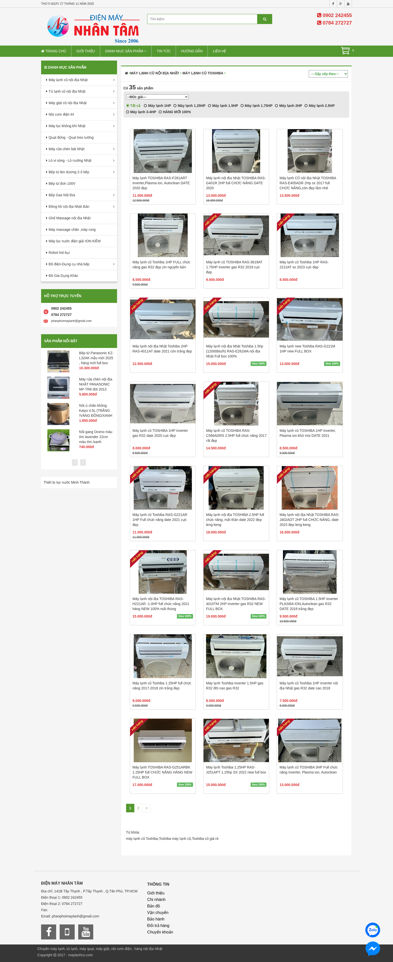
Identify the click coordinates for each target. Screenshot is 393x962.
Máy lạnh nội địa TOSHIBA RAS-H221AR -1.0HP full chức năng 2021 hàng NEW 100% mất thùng (161, 604)
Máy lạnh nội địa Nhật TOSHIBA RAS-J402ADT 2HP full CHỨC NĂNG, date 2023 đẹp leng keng (309, 520)
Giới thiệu (85, 51)
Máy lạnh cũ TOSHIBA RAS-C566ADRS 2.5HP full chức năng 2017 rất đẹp (236, 436)
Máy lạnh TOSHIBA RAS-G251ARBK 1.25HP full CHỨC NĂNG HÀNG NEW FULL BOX (162, 772)
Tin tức (164, 51)
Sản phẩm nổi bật (60, 341)
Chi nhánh (156, 899)
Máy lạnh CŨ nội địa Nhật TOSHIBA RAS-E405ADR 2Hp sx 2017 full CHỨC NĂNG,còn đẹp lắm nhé (307, 183)
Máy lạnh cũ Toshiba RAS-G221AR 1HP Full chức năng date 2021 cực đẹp (160, 520)
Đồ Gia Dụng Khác (63, 276)
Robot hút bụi (59, 253)
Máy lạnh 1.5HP (223, 106)
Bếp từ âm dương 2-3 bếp (69, 172)
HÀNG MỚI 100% (175, 112)
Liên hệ (219, 51)
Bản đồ (153, 906)
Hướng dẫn (192, 51)
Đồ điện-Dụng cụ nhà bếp (69, 264)
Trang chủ (53, 51)
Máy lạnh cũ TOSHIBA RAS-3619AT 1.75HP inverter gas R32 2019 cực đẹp (234, 267)
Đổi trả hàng (158, 925)
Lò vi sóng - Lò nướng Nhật (70, 160)
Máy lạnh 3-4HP (141, 112)
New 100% (258, 363)
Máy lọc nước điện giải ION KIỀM (75, 241)
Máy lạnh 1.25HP (189, 106)
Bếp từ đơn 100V (62, 183)
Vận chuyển (157, 912)
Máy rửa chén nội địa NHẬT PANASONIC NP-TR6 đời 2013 (95, 384)
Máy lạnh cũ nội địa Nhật (68, 80)
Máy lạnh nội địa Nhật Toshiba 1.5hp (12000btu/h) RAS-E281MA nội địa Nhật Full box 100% (234, 351)
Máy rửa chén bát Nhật (66, 149)
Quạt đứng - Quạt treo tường (71, 137)
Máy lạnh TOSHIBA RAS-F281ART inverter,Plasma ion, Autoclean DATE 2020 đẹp (161, 183)
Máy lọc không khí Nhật (67, 126)
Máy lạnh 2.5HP (320, 106)
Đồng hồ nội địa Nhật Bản (69, 207)
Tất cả (133, 106)
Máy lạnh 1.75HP (257, 106)
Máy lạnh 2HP (288, 106)
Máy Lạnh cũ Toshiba (202, 73)
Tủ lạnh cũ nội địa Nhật (67, 91)
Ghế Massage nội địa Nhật (69, 218)
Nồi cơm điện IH (61, 114)
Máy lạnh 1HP (157, 106)
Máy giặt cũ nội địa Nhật (68, 103)
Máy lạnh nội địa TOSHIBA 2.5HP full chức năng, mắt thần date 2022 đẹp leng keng (235, 520)
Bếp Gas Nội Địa (62, 195)
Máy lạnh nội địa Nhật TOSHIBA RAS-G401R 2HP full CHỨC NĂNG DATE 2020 (236, 183)
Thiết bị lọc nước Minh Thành (66, 482)
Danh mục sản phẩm (126, 51)
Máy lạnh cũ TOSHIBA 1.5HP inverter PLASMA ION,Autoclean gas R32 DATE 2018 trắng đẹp (308, 604)
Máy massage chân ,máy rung (72, 230)
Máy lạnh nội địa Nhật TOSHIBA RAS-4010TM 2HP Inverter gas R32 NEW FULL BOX (236, 604)
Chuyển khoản (160, 932)
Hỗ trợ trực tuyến (62, 296)
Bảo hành (155, 919)
